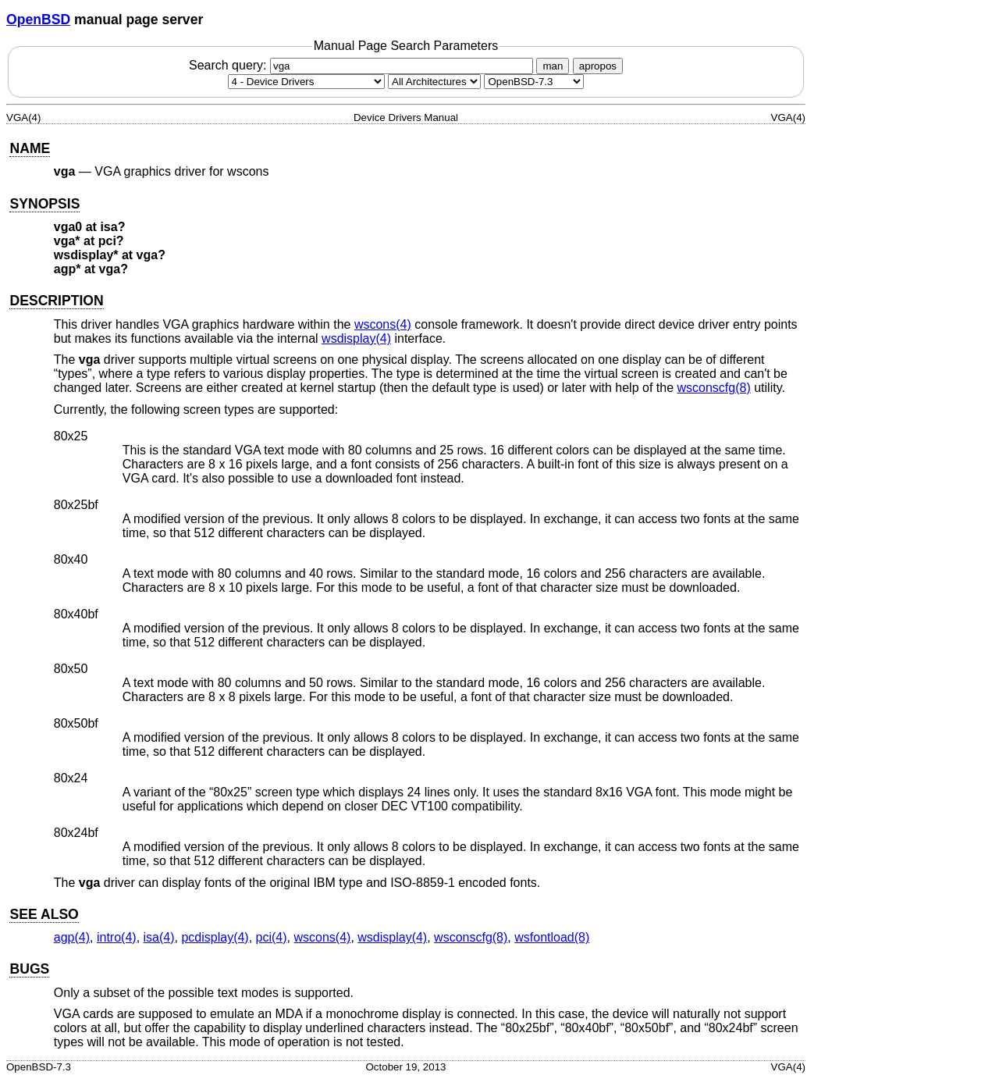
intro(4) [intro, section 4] (117, 937)
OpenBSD (38, 19)
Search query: (363, 65)
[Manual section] (306, 81)
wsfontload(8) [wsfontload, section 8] (551, 937)
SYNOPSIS (44, 204)
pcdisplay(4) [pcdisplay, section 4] (214, 937)
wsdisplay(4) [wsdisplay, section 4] (356, 338)
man (552, 66)
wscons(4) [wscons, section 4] (382, 324)
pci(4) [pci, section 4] (271, 937)
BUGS (29, 969)
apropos (598, 66)
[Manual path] (534, 81)
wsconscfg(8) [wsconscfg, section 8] (713, 387)
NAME (29, 148)
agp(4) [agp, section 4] (72, 937)
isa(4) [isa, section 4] (159, 937)
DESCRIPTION (56, 300)
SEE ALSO (43, 914)
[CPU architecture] (434, 81)
